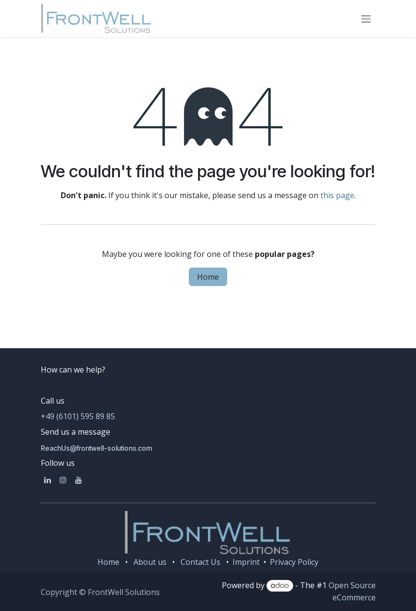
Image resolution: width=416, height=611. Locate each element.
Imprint (245, 562)
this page (337, 195)
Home (208, 277)
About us (149, 562)
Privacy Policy (294, 562)
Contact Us (200, 562)
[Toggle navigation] (366, 18)
